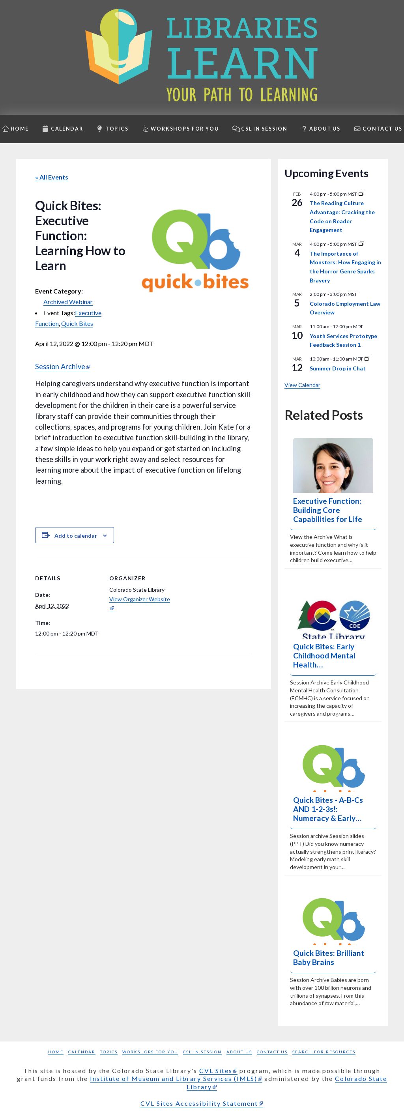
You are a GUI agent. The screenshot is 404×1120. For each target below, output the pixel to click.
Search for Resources (323, 1051)
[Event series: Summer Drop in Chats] (367, 359)
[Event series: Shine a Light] (361, 244)
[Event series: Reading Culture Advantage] (361, 194)
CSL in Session (202, 1051)
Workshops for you (150, 1051)
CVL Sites (215, 1070)
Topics (109, 1051)
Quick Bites (77, 323)
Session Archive (60, 366)
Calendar (81, 1051)
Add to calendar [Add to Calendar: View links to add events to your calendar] (75, 535)
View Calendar (302, 384)
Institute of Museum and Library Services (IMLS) (173, 1078)
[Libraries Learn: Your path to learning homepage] (202, 57)
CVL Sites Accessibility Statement (199, 1103)
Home (56, 1051)
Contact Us (272, 1051)
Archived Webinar (68, 301)
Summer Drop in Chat (338, 368)
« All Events (51, 177)
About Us (239, 1051)
